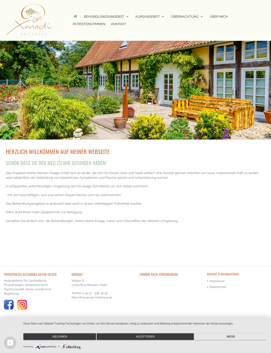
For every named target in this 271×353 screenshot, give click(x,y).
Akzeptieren (145, 336)
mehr (231, 336)
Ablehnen (59, 336)
